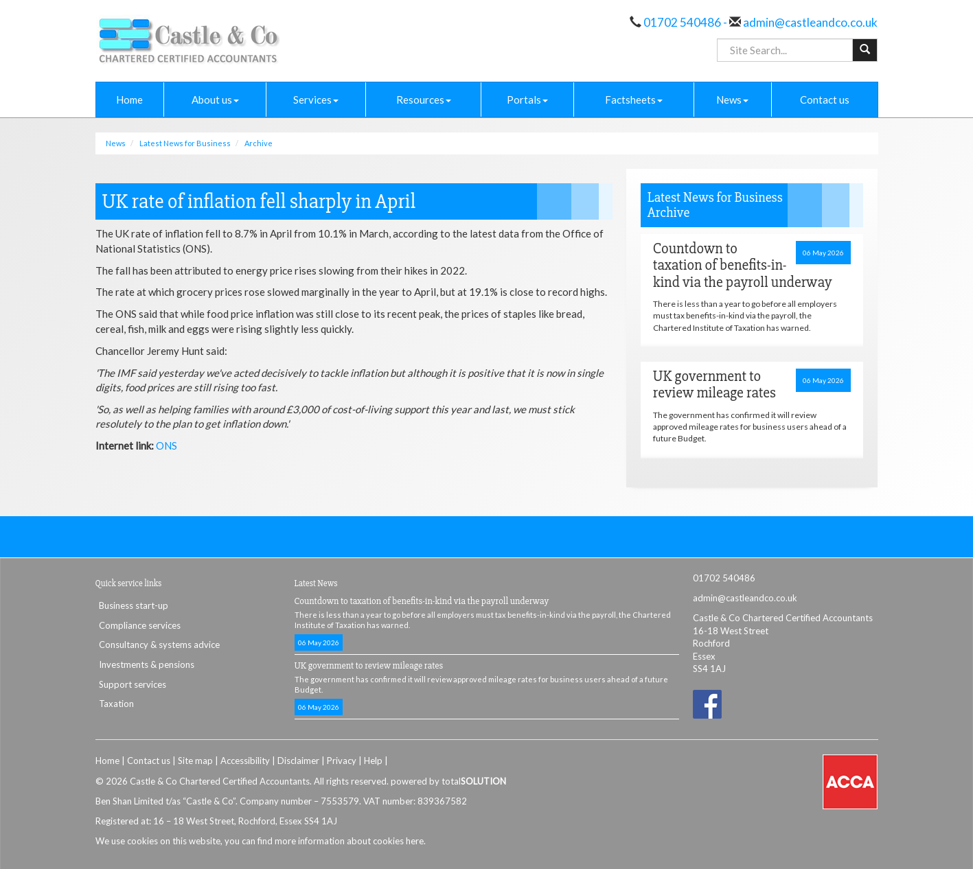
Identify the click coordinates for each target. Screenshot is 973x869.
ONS (166, 445)
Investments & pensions (146, 664)
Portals (527, 99)
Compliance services (140, 625)
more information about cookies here (349, 840)
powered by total (448, 781)
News (732, 99)
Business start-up (133, 605)
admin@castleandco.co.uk (809, 22)
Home (129, 99)
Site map (195, 760)
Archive (258, 143)
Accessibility (245, 760)
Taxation (116, 703)
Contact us (824, 99)
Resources (423, 99)
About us (215, 99)
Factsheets (634, 99)
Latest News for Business (185, 143)
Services (316, 99)
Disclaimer (298, 760)
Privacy (341, 760)
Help (373, 760)
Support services (132, 684)
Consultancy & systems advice (159, 644)
